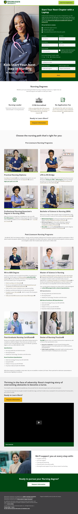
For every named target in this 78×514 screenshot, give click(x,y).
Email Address (45, 42)
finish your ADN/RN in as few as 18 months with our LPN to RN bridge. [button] (56, 181)
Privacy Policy (7, 507)
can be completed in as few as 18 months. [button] (55, 224)
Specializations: (8, 348)
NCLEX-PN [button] (26, 179)
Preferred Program (46, 65)
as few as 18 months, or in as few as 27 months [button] (60, 280)
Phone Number (45, 48)
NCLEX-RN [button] (25, 219)
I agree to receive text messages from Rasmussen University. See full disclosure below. (68, 51)
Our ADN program (9, 218)
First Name (44, 35)
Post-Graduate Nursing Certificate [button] (19, 337)
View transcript (9, 444)
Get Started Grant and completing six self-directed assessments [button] (21, 285)
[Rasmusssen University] (12, 3)
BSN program (59, 179)
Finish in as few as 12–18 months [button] (14, 283)
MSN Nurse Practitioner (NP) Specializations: (51, 300)
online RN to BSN (31, 277)
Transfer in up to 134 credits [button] (13, 292)
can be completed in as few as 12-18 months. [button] (53, 228)
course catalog (10, 503)
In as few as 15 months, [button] (10, 178)
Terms (12, 507)
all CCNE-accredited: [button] (67, 216)
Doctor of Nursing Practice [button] (52, 337)
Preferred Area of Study (47, 59)
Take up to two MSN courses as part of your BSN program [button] (20, 295)
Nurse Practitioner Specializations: (13, 357)
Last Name (61, 35)
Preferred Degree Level (64, 65)
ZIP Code (61, 42)
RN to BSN (44, 227)
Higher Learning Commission (29, 496)
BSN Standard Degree (47, 218)
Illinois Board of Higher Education (24, 499)
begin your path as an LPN (11, 181)
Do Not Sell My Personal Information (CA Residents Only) (17, 508)
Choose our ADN (50, 179)
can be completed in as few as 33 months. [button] (56, 220)
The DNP (42, 340)
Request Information (39, 123)
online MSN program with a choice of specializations (55, 288)
